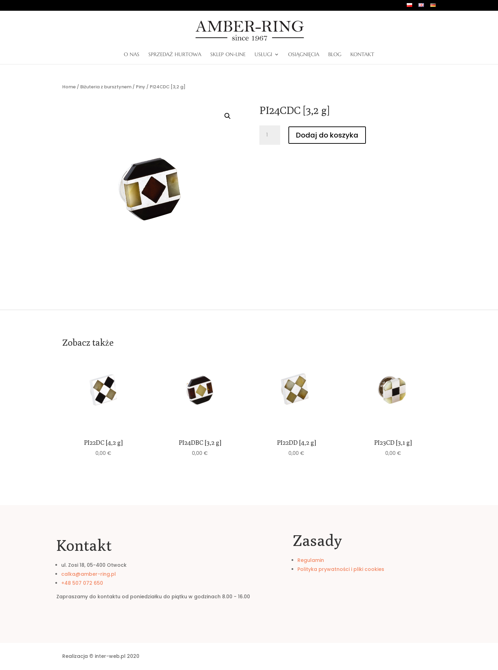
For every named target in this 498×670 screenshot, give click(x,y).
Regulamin (310, 560)
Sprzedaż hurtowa (174, 55)
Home (69, 86)
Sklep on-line (228, 55)
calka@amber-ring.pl (88, 574)
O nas (131, 55)
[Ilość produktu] (269, 135)
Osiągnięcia (303, 55)
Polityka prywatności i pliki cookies (340, 569)
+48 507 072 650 (82, 583)
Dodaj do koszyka (327, 135)
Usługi (263, 55)
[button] (227, 116)
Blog (334, 55)
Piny (140, 86)
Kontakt (362, 55)
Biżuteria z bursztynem (105, 86)
